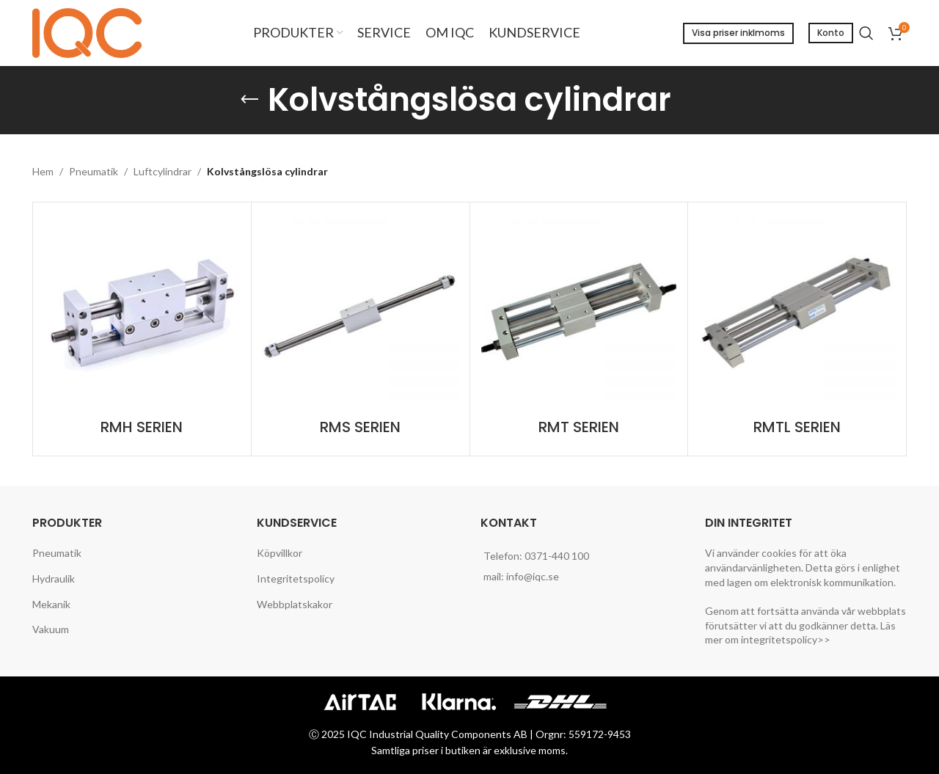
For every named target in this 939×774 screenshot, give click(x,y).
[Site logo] (91, 32)
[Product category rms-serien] (360, 329)
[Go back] (249, 99)
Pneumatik (93, 171)
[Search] (866, 33)
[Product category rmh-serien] (142, 329)
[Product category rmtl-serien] (797, 329)
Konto (830, 32)
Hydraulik (53, 578)
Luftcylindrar (162, 171)
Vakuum (50, 629)
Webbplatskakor (294, 604)
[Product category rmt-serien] (579, 329)
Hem (43, 171)
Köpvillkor (279, 553)
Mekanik (51, 604)
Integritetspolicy (296, 578)
